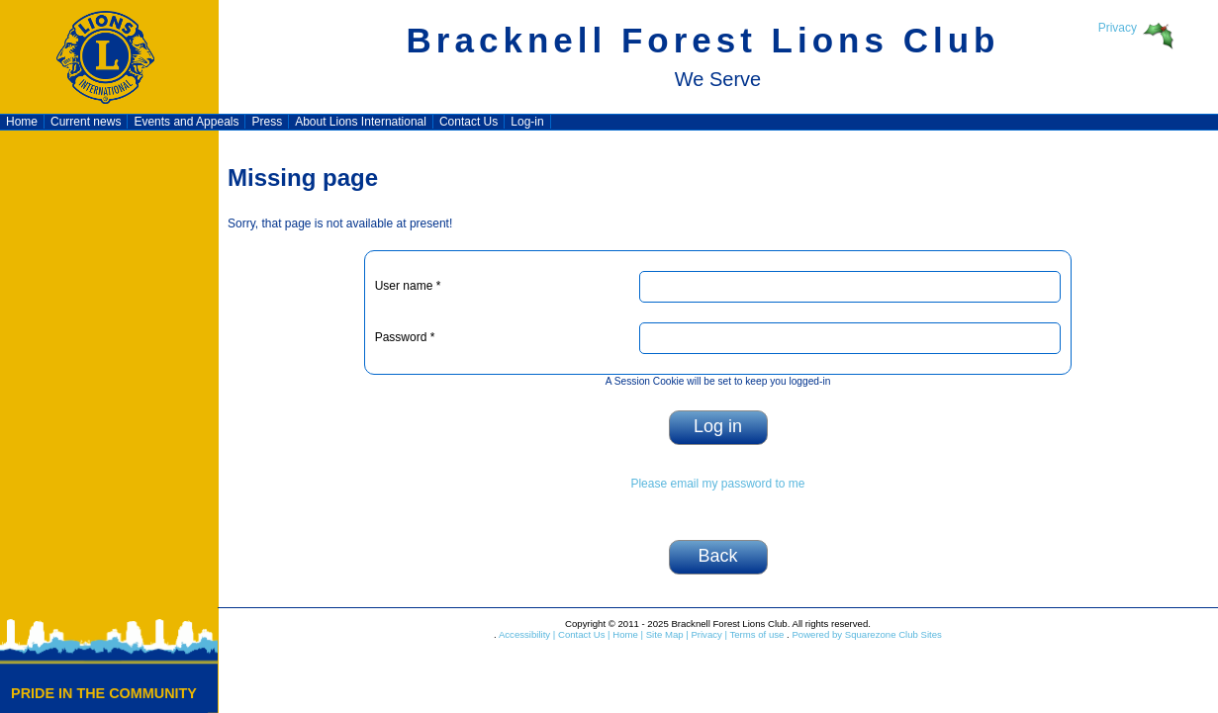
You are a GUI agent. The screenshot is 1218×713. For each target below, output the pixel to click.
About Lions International (360, 122)
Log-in (527, 122)
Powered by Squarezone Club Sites (866, 634)
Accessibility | (526, 634)
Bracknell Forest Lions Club (703, 40)
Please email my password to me (717, 483)
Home (22, 122)
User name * (408, 286)
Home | (626, 634)
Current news (85, 122)
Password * (405, 337)
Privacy (1117, 28)
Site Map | (666, 634)
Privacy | (708, 634)
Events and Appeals (186, 122)
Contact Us (468, 122)
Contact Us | (582, 634)
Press (266, 122)
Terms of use (755, 634)
